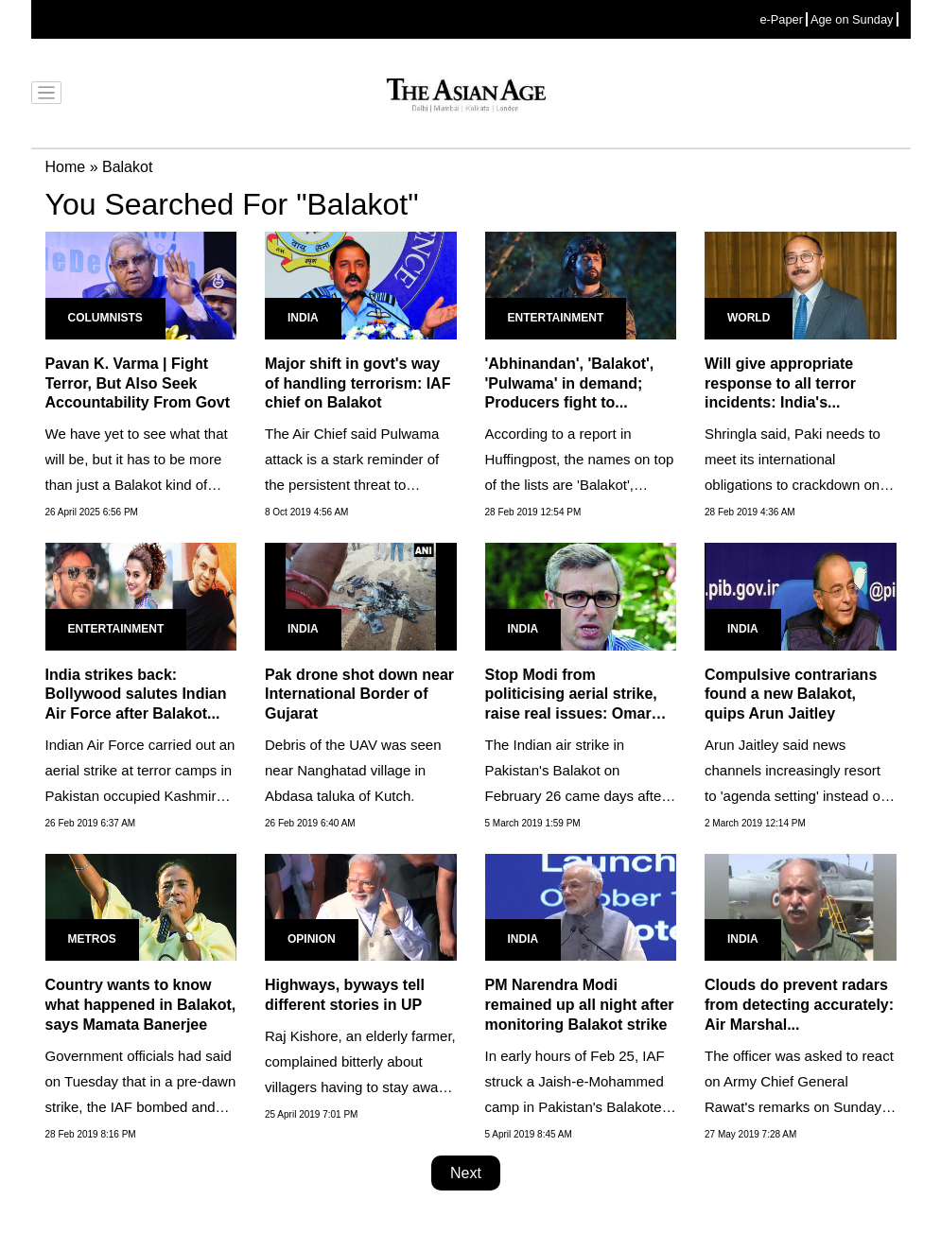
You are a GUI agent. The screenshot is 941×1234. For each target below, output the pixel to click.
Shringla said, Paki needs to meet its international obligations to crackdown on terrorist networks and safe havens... (792, 485)
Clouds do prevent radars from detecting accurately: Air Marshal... (799, 1005)
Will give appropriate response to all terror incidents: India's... (780, 383)
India (303, 317)
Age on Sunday (852, 19)
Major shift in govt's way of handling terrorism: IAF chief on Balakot (357, 383)
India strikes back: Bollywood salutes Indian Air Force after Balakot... (136, 694)
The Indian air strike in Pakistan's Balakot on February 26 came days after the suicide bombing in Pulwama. (576, 796)
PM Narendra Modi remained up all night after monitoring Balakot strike (579, 1005)
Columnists (105, 317)
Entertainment (556, 317)
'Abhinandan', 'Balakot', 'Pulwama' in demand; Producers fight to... (569, 383)
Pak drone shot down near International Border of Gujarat (359, 694)
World (748, 317)
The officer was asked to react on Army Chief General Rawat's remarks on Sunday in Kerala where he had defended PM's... (799, 1107)
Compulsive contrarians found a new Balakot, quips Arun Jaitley (791, 694)
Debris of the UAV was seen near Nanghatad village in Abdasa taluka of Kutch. (353, 770)
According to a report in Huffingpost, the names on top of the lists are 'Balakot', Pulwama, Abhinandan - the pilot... (579, 485)
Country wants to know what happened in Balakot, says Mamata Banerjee (140, 1005)
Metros (92, 939)
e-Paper (781, 19)
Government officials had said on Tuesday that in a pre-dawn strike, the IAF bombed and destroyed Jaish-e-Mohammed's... (140, 1107)
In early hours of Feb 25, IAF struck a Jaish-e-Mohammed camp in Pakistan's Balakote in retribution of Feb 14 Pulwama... (575, 1107)
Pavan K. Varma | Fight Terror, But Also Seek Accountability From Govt (138, 383)
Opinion (312, 939)
